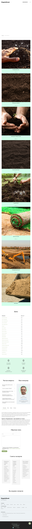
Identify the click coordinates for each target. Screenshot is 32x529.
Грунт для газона (16, 236)
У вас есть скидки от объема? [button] (8, 388)
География (23, 507)
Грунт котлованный (4, 322)
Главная (3, 35)
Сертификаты (18, 507)
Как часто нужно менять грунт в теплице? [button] (8, 385)
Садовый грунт (16, 203)
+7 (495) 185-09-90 (25, 2)
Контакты (2, 508)
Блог (26, 507)
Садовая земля (4, 352)
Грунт (1, 504)
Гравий (18, 504)
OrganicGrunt (5, 2)
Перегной (11, 504)
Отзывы (5, 507)
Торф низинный (4, 336)
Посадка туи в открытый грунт (6, 463)
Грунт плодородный (4, 319)
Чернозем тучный (4, 343)
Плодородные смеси (4, 350)
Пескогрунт (16, 303)
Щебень (24, 504)
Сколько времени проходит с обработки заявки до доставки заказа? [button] (8, 399)
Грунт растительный (4, 317)
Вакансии (14, 507)
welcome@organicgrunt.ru (5, 516)
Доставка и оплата (9, 507)
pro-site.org (18, 527)
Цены (1, 507)
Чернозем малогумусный (5, 340)
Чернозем (7, 504)
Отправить (4, 451)
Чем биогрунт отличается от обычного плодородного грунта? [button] (8, 395)
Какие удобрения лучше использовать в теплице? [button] (8, 402)
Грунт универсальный (4, 324)
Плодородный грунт (16, 69)
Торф (4, 504)
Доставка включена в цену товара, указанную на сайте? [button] (8, 391)
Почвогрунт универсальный (16, 136)
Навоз (15, 504)
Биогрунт (3, 326)
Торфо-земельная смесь (5, 338)
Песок (21, 504)
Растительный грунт (16, 169)
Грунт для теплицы (4, 333)
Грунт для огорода (4, 331)
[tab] (8, 385)
